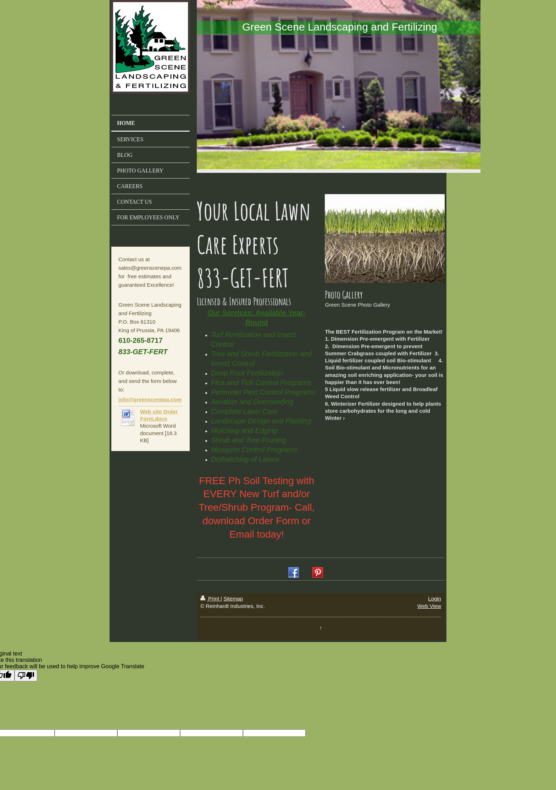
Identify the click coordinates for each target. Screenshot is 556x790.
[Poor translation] (26, 675)
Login (434, 599)
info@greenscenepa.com (150, 399)
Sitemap (233, 599)
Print (210, 599)
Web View (429, 606)
